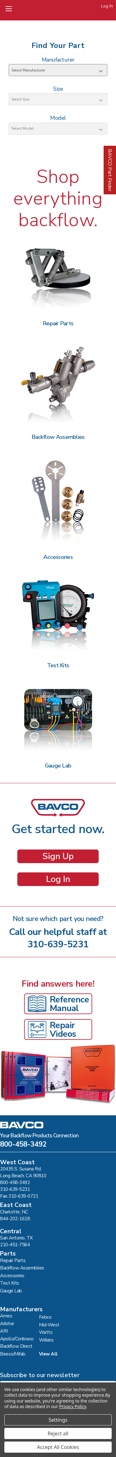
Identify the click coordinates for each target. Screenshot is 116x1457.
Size (58, 89)
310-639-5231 (58, 944)
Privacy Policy (72, 1406)
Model (58, 118)
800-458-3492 (23, 1145)
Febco (45, 1317)
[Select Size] (58, 99)
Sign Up (58, 856)
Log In (107, 6)
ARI (4, 1331)
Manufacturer (58, 59)
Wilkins (46, 1340)
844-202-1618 (15, 1218)
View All (48, 1354)
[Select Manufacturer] (58, 70)
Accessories (12, 1275)
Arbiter (7, 1323)
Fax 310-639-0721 (19, 1196)
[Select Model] (58, 129)
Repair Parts (12, 1260)
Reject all (58, 1433)
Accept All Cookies (58, 1447)
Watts (46, 1332)
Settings (58, 1419)
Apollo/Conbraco (17, 1338)
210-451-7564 (15, 1244)
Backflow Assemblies (22, 1268)
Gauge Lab (11, 1290)
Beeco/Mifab (12, 1354)
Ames (6, 1315)
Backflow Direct (16, 1346)
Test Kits (9, 1283)
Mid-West (49, 1324)
